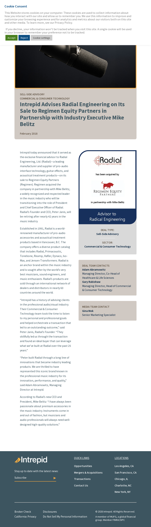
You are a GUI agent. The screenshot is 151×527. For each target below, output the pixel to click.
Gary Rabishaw (91, 282)
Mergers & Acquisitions (88, 472)
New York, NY (123, 492)
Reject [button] (24, 37)
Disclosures (50, 511)
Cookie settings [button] (41, 37)
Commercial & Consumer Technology (107, 246)
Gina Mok (87, 311)
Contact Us (81, 485)
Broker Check (22, 511)
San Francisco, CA (126, 472)
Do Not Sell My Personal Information (65, 516)
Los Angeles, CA (124, 466)
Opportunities (83, 466)
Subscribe (35, 477)
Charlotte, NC (123, 485)
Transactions (82, 479)
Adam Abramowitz (94, 269)
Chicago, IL (121, 479)
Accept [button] (11, 37)
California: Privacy (25, 516)
